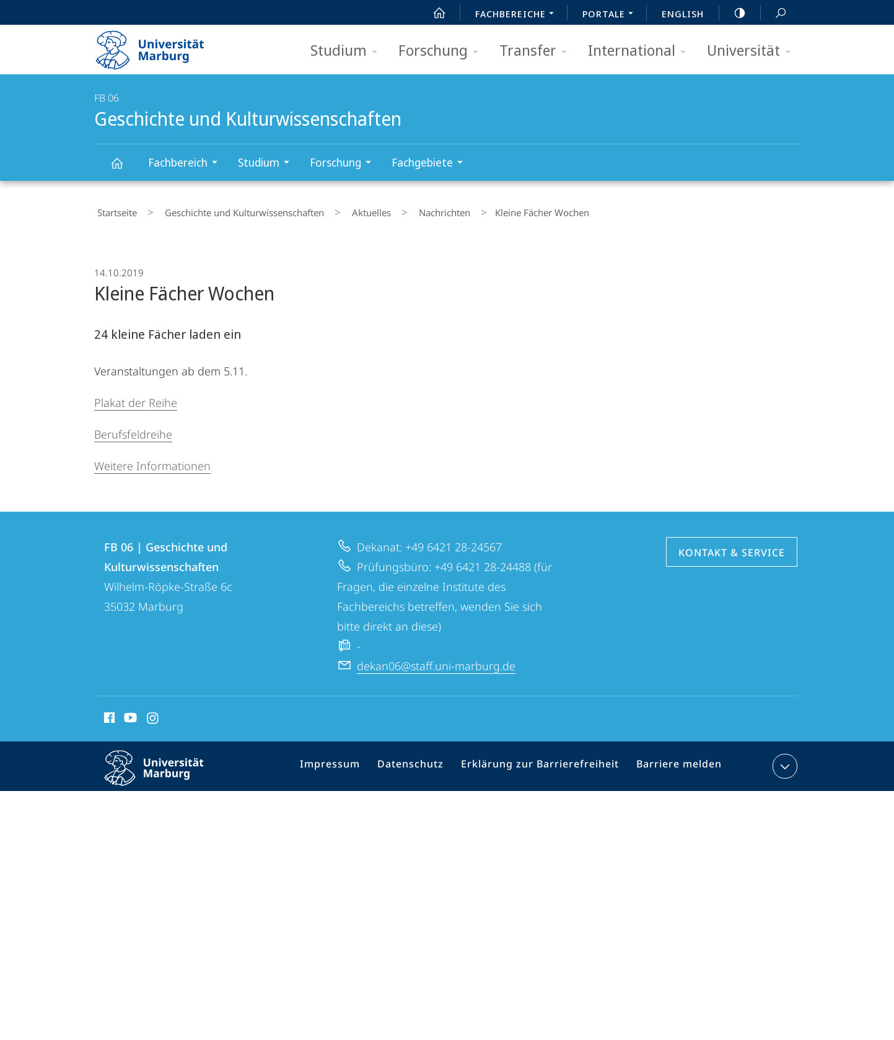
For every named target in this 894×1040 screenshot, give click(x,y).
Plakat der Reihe (135, 397)
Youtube (129, 714)
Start (432, 13)
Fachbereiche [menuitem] (518, 14)
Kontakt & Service (731, 547)
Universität (753, 51)
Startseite (114, 210)
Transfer (537, 51)
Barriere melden (674, 763)
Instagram (153, 714)
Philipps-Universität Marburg (165, 772)
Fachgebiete (431, 164)
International (641, 51)
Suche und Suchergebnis (774, 13)
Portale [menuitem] (611, 14)
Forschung (442, 51)
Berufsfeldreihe (133, 428)
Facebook (108, 714)
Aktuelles (344, 210)
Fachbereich (187, 164)
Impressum (347, 763)
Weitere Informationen (152, 460)
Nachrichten (406, 210)
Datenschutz (423, 763)
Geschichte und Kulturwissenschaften (124, 169)
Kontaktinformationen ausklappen (783, 760)
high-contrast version (733, 13)
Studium (347, 51)
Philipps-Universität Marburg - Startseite (160, 45)
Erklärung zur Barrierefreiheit (544, 763)
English (683, 13)
